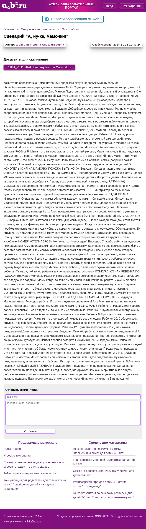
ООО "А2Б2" (102, 516)
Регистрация (132, 5)
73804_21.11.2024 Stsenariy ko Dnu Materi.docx (39, 67)
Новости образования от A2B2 (73, 19)
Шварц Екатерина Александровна (40, 44)
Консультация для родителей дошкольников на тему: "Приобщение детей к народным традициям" (35, 489)
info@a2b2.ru (34, 521)
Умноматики (135, 516)
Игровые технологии (17, 459)
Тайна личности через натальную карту (30, 477)
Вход (109, 5)
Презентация (12, 453)
